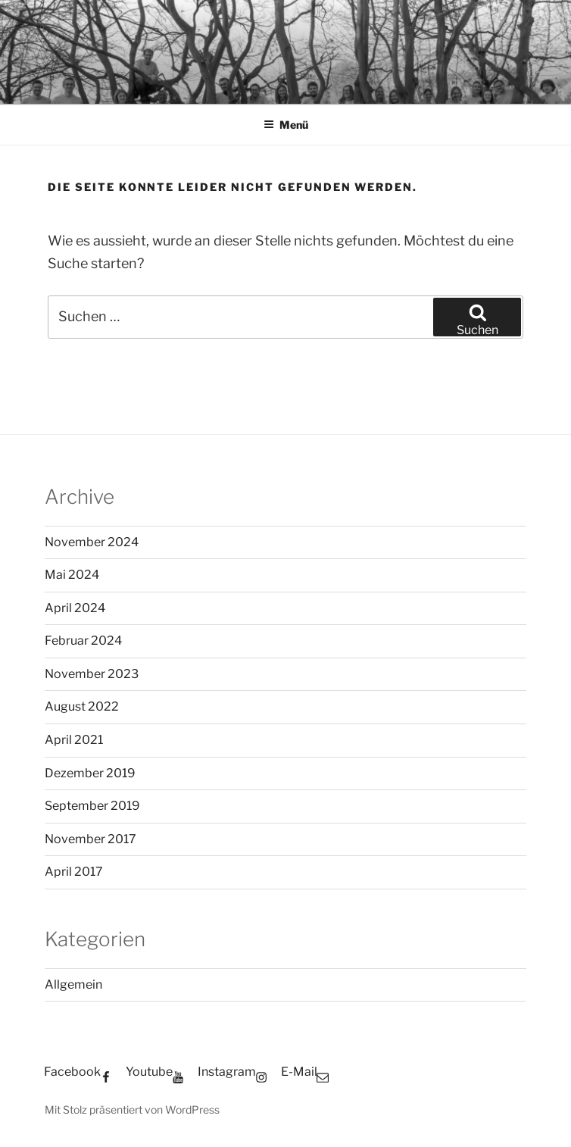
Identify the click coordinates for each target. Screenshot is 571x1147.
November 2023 (92, 674)
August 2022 (82, 706)
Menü (286, 124)
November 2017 (90, 839)
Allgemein (73, 984)
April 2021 (74, 740)
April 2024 (75, 608)
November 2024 (92, 542)
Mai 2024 (72, 574)
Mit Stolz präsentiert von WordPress (132, 1109)
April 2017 (74, 871)
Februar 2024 (83, 640)
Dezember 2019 (90, 773)
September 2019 (92, 806)
